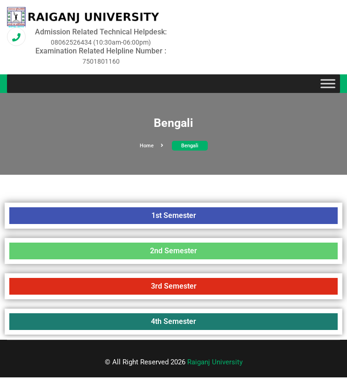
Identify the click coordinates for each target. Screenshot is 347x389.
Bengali (189, 146)
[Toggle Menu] (327, 83)
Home (151, 146)
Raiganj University (215, 362)
